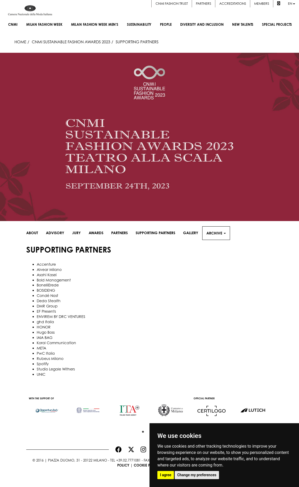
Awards (96, 233)
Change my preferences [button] (196, 475)
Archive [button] (216, 233)
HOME (20, 41)
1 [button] (141, 430)
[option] (46, 408)
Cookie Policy (147, 465)
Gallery (190, 233)
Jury (76, 233)
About (32, 233)
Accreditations (232, 4)
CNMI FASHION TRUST (172, 4)
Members (261, 4)
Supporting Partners (155, 233)
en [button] (291, 4)
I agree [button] (165, 475)
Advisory (55, 233)
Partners (203, 4)
